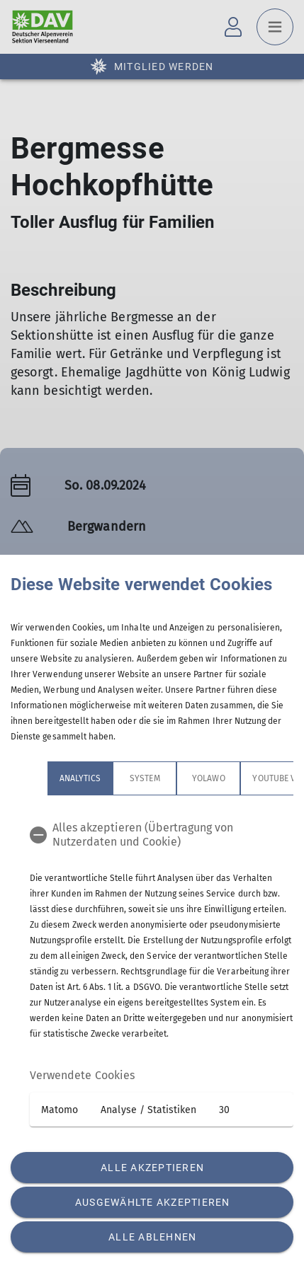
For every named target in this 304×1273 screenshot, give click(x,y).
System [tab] (108, 778)
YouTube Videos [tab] (248, 778)
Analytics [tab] (43, 778)
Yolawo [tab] (171, 778)
